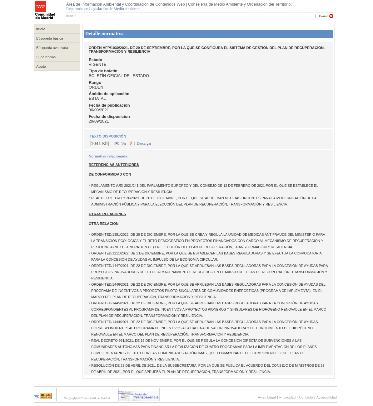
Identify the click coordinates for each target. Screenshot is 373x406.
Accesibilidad (326, 397)
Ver (124, 143)
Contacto (306, 397)
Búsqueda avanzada (52, 48)
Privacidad (287, 397)
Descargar (144, 143)
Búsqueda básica (49, 38)
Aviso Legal (267, 397)
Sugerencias (46, 57)
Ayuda (41, 66)
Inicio (69, 15)
